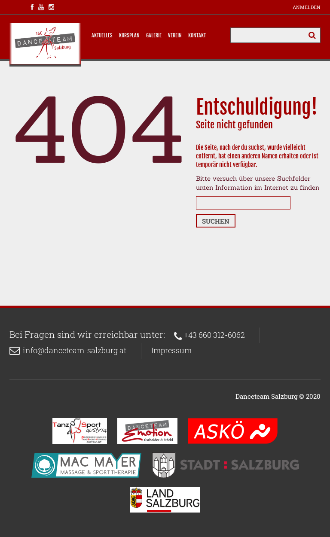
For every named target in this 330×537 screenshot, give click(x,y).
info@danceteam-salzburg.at (74, 350)
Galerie (154, 35)
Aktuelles (102, 35)
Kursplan (129, 35)
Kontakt (197, 35)
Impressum (171, 350)
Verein (175, 35)
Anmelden (307, 7)
